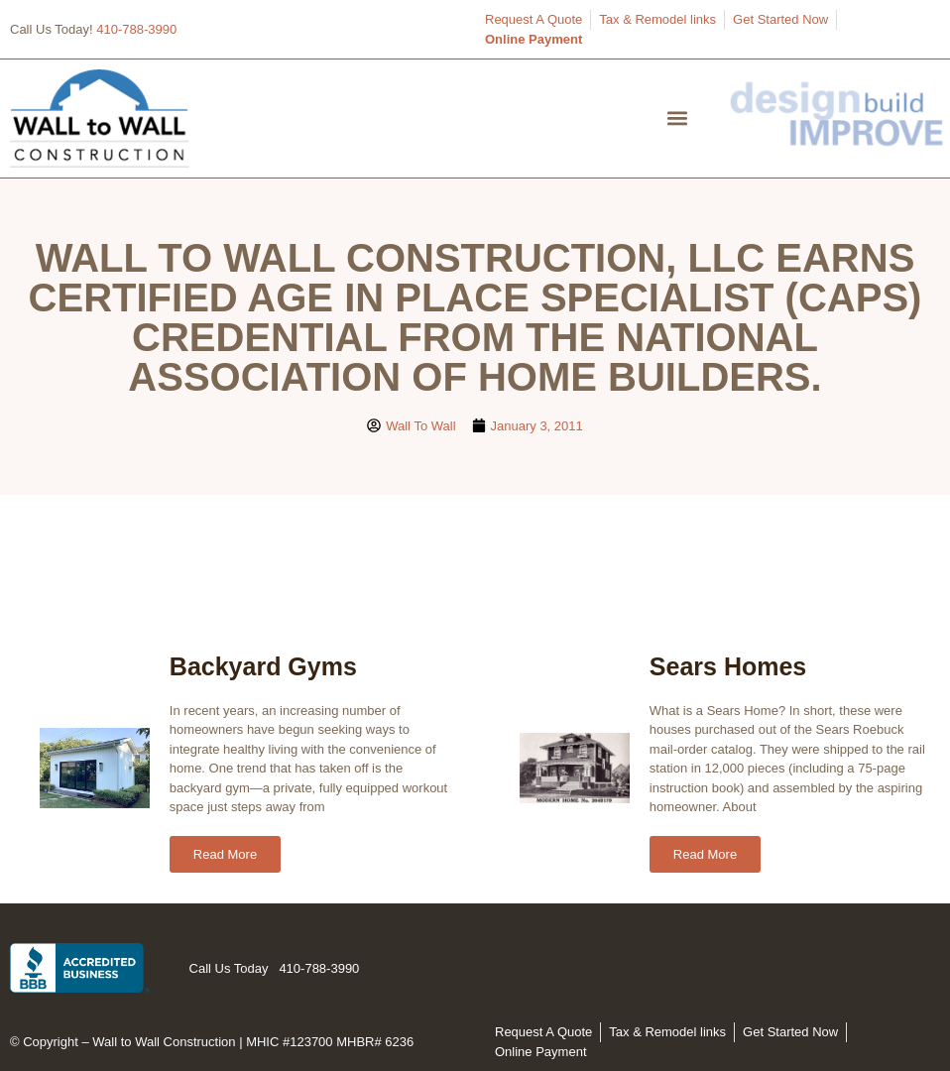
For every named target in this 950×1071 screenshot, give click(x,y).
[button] (677, 118)
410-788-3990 (136, 29)
